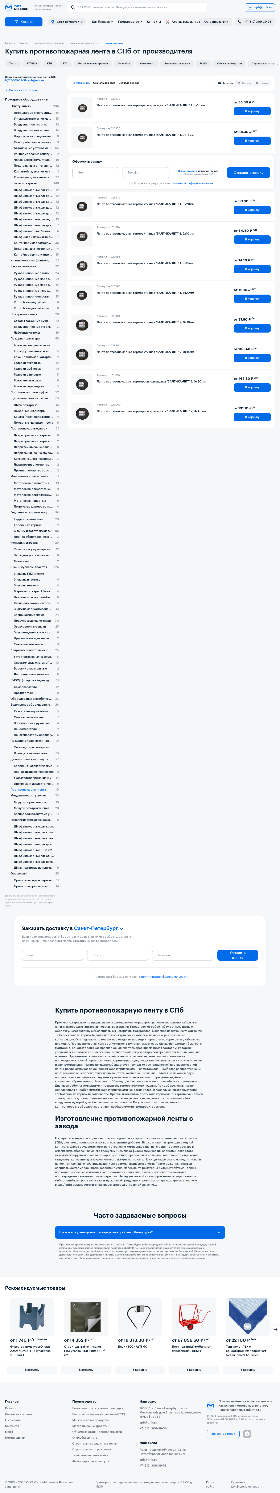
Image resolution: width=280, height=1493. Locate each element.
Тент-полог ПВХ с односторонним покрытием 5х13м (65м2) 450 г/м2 (246, 1351)
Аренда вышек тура (182, 21)
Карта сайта (210, 1484)
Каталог (24, 21)
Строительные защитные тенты (94, 1443)
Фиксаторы (147, 63)
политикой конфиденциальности (193, 183)
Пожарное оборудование (26, 99)
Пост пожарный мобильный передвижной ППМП (191, 1348)
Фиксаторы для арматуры (91, 1461)
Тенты (13, 63)
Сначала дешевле (104, 83)
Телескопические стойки (90, 1455)
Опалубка (124, 63)
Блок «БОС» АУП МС (132, 1346)
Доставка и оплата (18, 1414)
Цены (9, 1431)
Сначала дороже (129, 83)
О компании (13, 1420)
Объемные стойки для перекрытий (97, 1431)
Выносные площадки (177, 63)
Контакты (154, 21)
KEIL (50, 63)
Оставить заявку (216, 21)
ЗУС (65, 63)
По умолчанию (80, 83)
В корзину (252, 111)
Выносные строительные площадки (97, 1408)
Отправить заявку (248, 172)
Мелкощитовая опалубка (90, 1420)
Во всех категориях (21, 90)
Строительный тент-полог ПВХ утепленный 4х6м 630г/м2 (84, 1351)
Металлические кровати (93, 63)
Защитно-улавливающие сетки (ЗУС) (98, 1414)
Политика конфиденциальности (246, 1484)
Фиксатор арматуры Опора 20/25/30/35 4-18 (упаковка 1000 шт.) (30, 1351)
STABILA (32, 63)
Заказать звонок (223, 1433)
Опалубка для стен (85, 1437)
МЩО (203, 63)
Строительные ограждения (91, 1449)
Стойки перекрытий (229, 63)
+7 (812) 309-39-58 (254, 21)
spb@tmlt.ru (259, 7)
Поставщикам (15, 1437)
